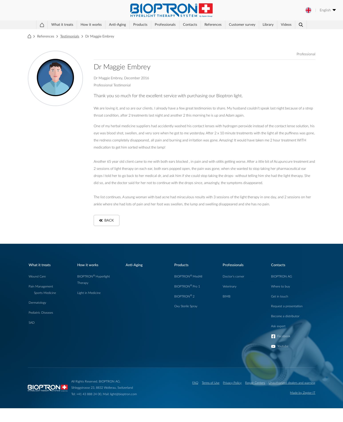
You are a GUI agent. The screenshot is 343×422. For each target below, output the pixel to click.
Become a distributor (285, 330)
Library (267, 32)
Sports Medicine (45, 306)
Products (129, 32)
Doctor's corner (233, 290)
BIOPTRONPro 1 (187, 300)
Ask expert (278, 340)
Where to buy (280, 300)
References (212, 32)
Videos (289, 32)
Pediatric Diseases (41, 326)
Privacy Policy (232, 396)
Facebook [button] (283, 350)
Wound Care (37, 290)
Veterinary (229, 300)
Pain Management (41, 300)
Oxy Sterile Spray (185, 320)
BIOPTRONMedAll (188, 290)
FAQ (195, 396)
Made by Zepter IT (302, 406)
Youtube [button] (282, 360)
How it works (81, 32)
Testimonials (69, 50)
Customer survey (242, 32)
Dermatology (37, 316)
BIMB (226, 310)
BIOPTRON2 (184, 310)
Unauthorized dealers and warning (292, 396)
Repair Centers (255, 396)
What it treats (56, 32)
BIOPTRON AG (281, 290)
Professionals (157, 32)
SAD (32, 336)
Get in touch (279, 310)
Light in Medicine (89, 306)
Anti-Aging (105, 32)
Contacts (186, 32)
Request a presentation (287, 320)
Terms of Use (210, 396)
